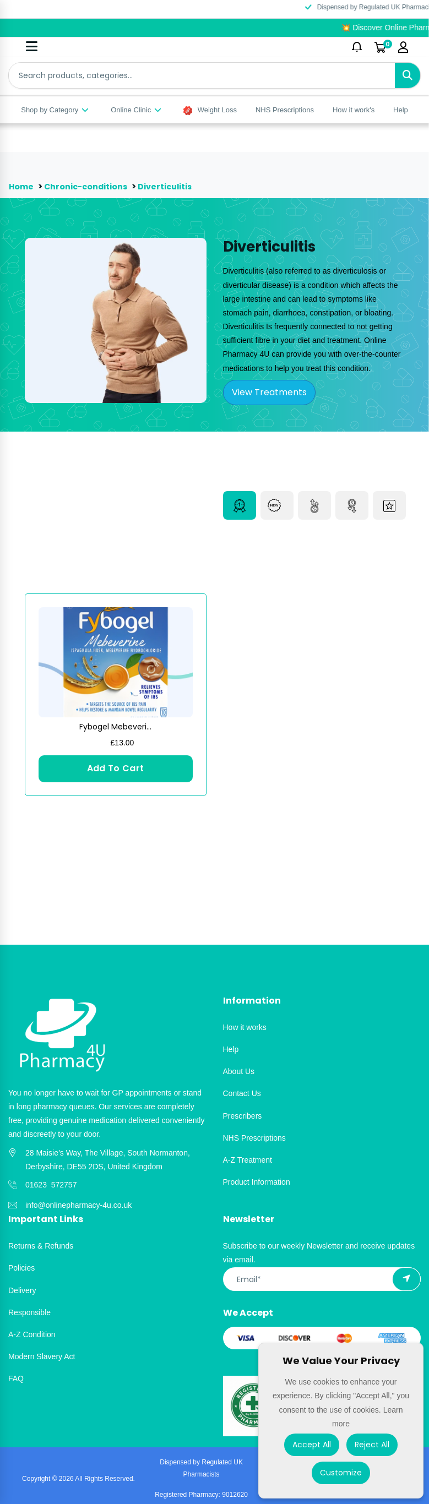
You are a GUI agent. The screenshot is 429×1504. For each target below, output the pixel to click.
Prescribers (242, 1115)
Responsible (29, 1312)
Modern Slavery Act (41, 1356)
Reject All (372, 1444)
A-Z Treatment (247, 1160)
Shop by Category (55, 110)
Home (22, 186)
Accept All (311, 1444)
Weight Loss (210, 110)
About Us (239, 1071)
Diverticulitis (170, 186)
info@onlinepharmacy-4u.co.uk (78, 1205)
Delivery (22, 1290)
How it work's (353, 110)
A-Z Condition (32, 1334)
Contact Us (242, 1093)
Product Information (256, 1182)
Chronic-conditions (89, 186)
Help (400, 110)
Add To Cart (115, 768)
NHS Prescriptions (285, 110)
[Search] (407, 75)
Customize (341, 1472)
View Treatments (269, 392)
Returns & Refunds (40, 1245)
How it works (245, 1027)
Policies (21, 1267)
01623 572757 (51, 1184)
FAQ (16, 1378)
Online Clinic (136, 110)
